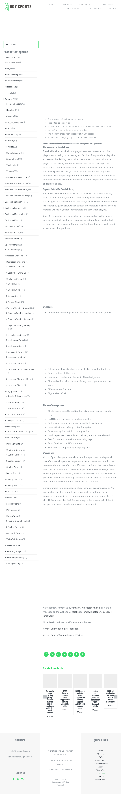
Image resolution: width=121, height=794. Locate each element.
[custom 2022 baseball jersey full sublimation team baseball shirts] (95, 681)
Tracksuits (11, 165)
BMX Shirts (11, 437)
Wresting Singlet (14, 551)
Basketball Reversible (15, 214)
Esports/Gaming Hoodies (19, 313)
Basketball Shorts (16, 266)
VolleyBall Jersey (14, 539)
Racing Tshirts (14, 527)
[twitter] (18, 779)
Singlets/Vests (13, 153)
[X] (52, 655)
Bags (8, 68)
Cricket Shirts (14, 302)
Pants (9, 128)
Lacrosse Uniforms (15, 352)
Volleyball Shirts (13, 420)
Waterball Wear (13, 545)
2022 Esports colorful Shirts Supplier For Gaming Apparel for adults (65, 698)
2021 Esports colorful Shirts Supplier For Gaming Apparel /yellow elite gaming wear (80, 699)
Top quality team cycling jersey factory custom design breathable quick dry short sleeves (50, 702)
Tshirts (9, 171)
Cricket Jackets (15, 283)
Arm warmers (12, 62)
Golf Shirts (11, 491)
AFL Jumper (12, 249)
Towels (9, 92)
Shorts (9, 140)
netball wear (12, 503)
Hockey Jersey (12, 226)
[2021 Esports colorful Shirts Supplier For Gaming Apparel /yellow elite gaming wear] (80, 681)
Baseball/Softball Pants (16, 189)
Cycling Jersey (14, 460)
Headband (11, 86)
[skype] (22, 779)
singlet (9, 146)
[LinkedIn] (64, 655)
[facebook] (13, 779)
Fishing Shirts (13, 479)
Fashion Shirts (13, 103)
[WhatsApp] (70, 655)
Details (51, 716)
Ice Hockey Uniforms (16, 335)
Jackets (10, 116)
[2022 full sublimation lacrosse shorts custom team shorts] (110, 681)
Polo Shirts (11, 134)
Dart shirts (11, 473)
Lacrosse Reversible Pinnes (21, 369)
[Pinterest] (83, 655)
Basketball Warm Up (17, 272)
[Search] (7, 44)
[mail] (27, 779)
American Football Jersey (18, 431)
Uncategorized (12, 563)
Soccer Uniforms (14, 533)
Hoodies (10, 110)
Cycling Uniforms (14, 450)
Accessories (11, 57)
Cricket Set (13, 296)
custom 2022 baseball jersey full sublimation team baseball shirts (95, 698)
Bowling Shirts (13, 443)
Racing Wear (12, 516)
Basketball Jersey (13, 208)
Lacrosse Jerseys (16, 363)
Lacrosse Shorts (15, 385)
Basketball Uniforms (15, 261)
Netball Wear (12, 497)
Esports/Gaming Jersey (19, 325)
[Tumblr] (76, 655)
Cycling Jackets (15, 454)
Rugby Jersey (14, 402)
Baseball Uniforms (14, 255)
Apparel (8, 99)
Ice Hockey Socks (16, 346)
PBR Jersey (11, 510)
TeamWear (10, 426)
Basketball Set (11, 220)
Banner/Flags (12, 74)
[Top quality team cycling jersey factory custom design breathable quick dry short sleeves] (50, 681)
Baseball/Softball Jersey (16, 183)
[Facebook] (46, 655)
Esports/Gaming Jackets (19, 319)
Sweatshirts (12, 159)
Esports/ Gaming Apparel (18, 308)
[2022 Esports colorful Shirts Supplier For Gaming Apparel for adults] (65, 681)
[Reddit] (58, 655)
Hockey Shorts (12, 232)
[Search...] (21, 44)
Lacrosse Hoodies (16, 357)
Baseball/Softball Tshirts (16, 195)
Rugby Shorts (14, 408)
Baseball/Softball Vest (15, 201)
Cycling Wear (12, 467)
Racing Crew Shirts (17, 521)
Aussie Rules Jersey (17, 396)
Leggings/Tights (14, 122)
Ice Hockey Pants (16, 340)
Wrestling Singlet (14, 557)
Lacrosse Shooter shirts (19, 379)
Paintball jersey (12, 238)
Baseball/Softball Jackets (17, 177)
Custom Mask (12, 80)
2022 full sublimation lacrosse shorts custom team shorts (110, 696)
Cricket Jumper (15, 289)
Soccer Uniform (13, 414)
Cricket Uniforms (14, 279)
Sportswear (10, 244)
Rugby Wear (11, 391)
